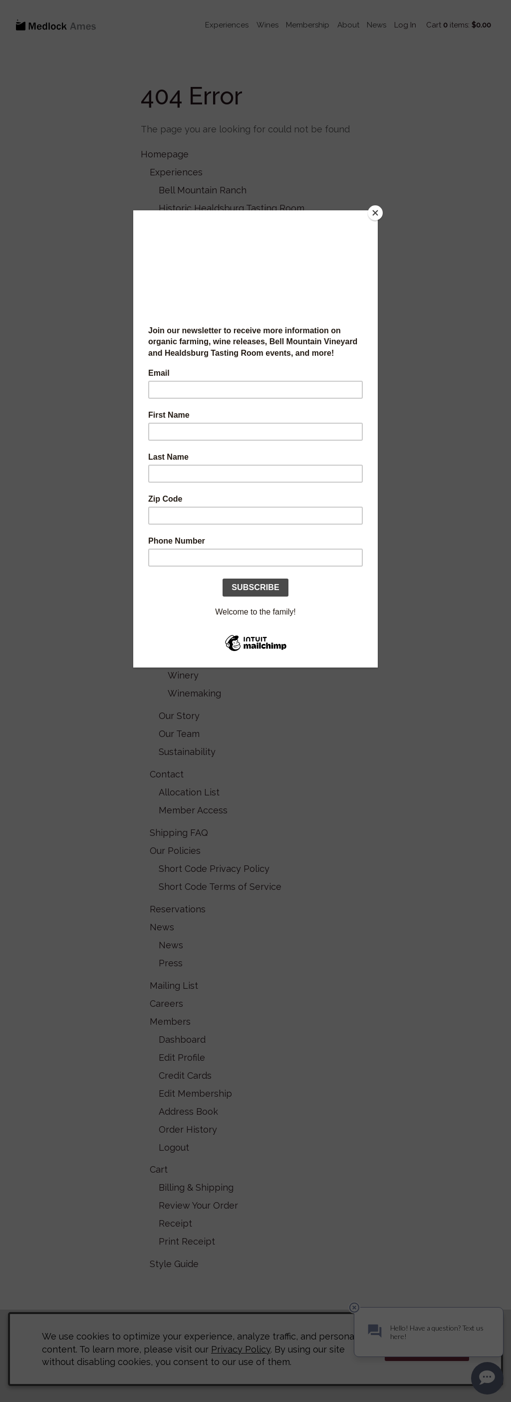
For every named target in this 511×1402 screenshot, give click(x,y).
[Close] (375, 212)
